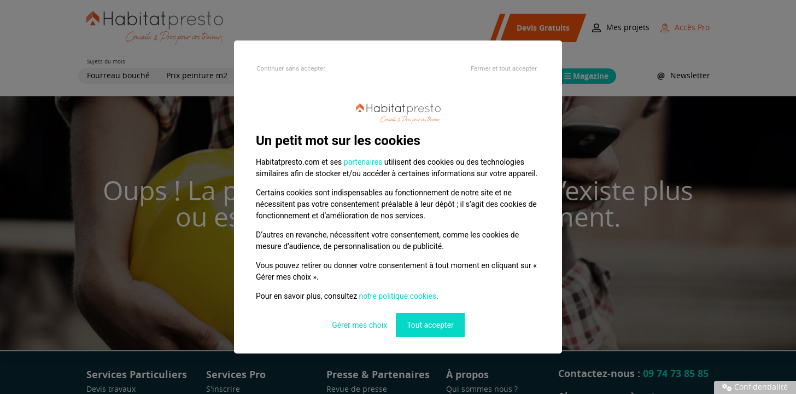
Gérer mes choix (359, 325)
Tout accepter (430, 325)
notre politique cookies (397, 296)
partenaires (363, 162)
